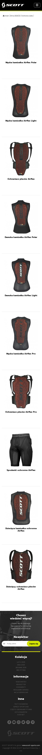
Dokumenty (21, 687)
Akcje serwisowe (21, 692)
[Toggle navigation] (37, 5)
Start (7, 16)
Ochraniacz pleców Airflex (21, 179)
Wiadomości (21, 682)
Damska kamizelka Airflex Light (21, 295)
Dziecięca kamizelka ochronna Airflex (21, 529)
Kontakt (21, 715)
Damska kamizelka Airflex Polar (21, 237)
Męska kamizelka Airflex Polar (21, 62)
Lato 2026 (21, 662)
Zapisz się (33, 644)
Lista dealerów (21, 712)
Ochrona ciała (27, 16)
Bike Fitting (21, 670)
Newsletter (21, 684)
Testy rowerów (21, 704)
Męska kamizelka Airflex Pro (21, 353)
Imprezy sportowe (21, 707)
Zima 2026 (21, 665)
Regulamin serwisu (21, 690)
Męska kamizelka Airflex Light (21, 120)
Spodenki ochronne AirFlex (21, 470)
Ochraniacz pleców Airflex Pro (21, 412)
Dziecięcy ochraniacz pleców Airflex (21, 588)
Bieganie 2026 (21, 667)
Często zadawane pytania (21, 709)
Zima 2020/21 (15, 16)
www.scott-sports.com (31, 745)
